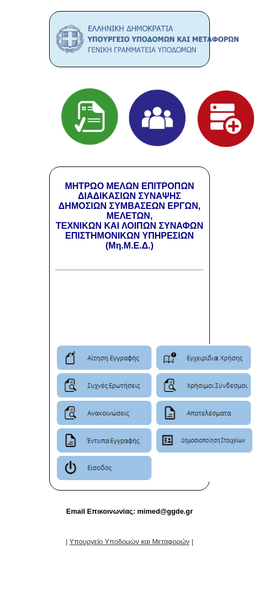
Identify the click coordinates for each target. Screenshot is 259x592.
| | (129, 541)
